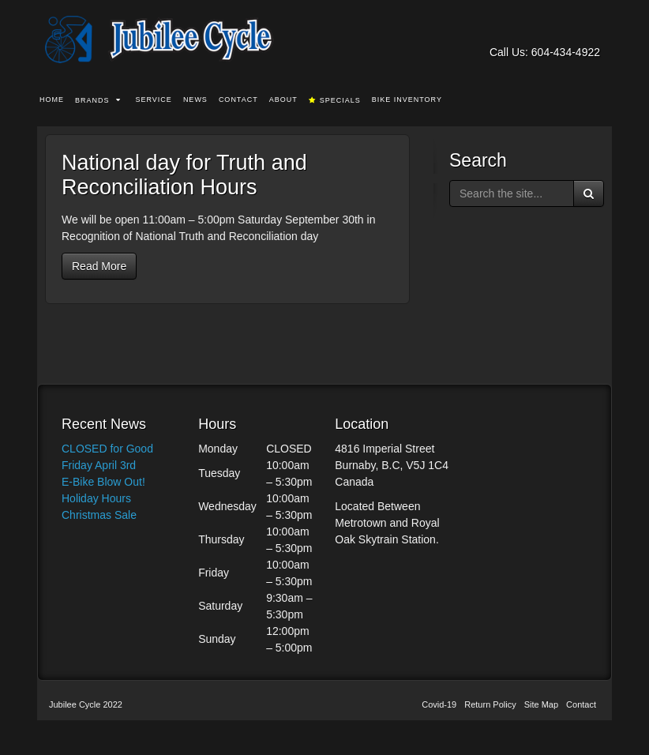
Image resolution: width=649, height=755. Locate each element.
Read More (99, 266)
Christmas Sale (99, 515)
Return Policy (490, 704)
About (283, 99)
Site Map (541, 704)
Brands (98, 100)
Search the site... (601, 100)
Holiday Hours (96, 498)
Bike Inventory (407, 99)
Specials (335, 100)
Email (547, 30)
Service (154, 99)
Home (51, 99)
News (195, 99)
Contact (238, 99)
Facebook (568, 30)
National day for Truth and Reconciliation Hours (184, 175)
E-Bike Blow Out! (103, 481)
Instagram (589, 30)
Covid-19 (439, 704)
